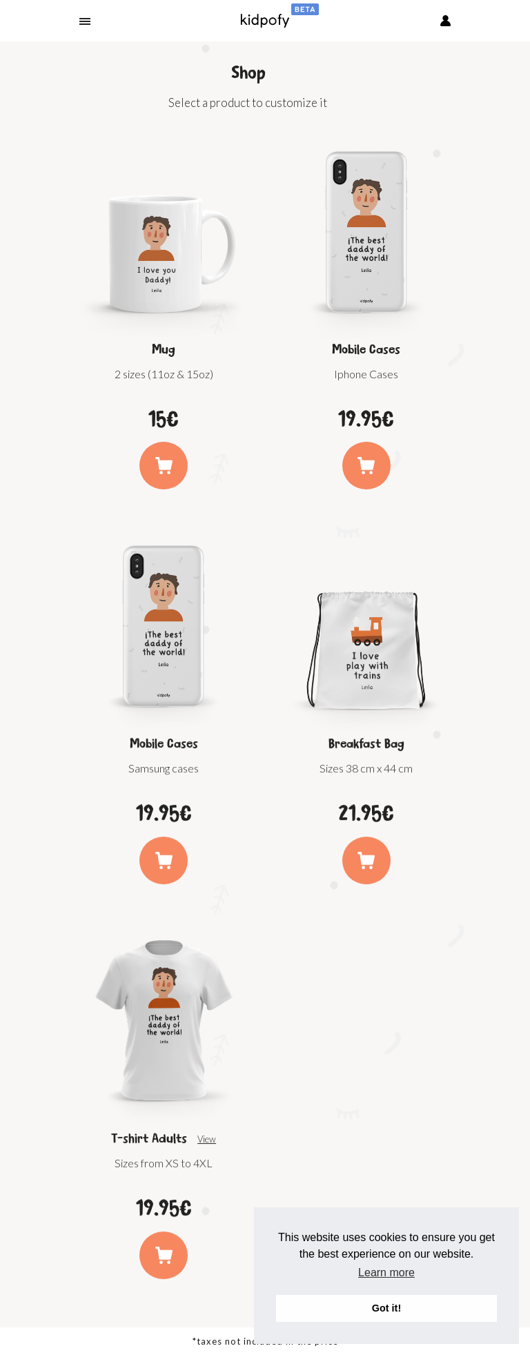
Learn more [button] (386, 1272)
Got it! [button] (386, 1308)
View (206, 1145)
